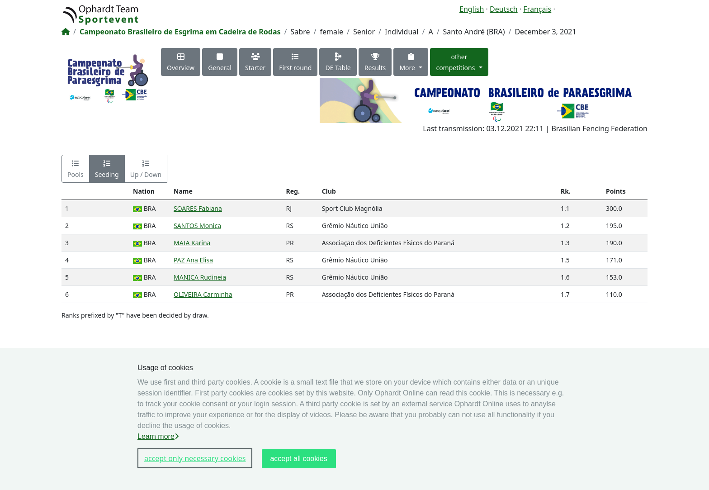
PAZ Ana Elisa (193, 260)
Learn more (158, 436)
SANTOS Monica (197, 225)
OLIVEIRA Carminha (203, 294)
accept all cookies (298, 458)
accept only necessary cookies (195, 458)
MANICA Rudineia (200, 277)
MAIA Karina (192, 242)
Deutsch (504, 9)
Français (537, 9)
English (471, 9)
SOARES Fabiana (198, 208)
